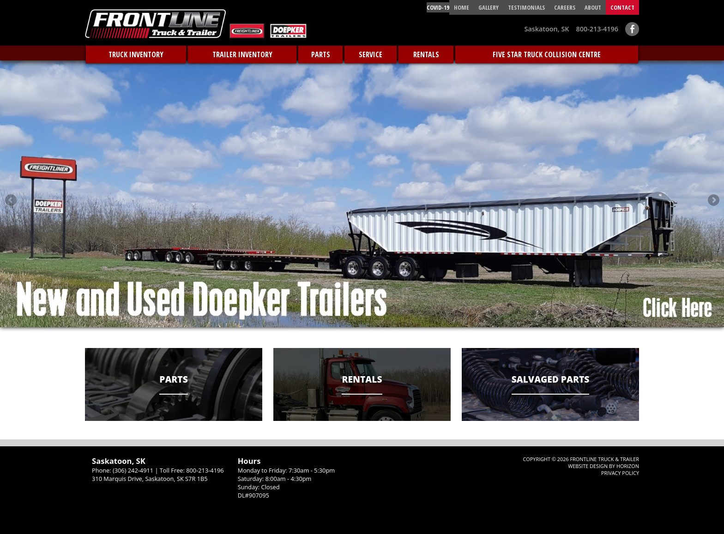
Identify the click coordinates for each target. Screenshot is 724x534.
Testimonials (526, 7)
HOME (461, 7)
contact (622, 7)
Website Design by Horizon (603, 465)
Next (713, 200)
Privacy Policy (620, 472)
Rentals (426, 54)
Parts (320, 54)
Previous (11, 200)
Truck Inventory (136, 54)
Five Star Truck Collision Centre (547, 54)
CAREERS (564, 7)
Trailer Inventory (242, 54)
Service (370, 54)
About (593, 7)
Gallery (488, 7)
